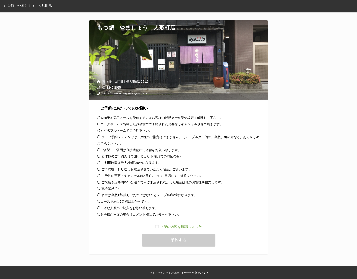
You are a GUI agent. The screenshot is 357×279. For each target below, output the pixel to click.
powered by (195, 272)
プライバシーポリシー (158, 273)
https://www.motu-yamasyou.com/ (124, 93)
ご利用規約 (175, 273)
